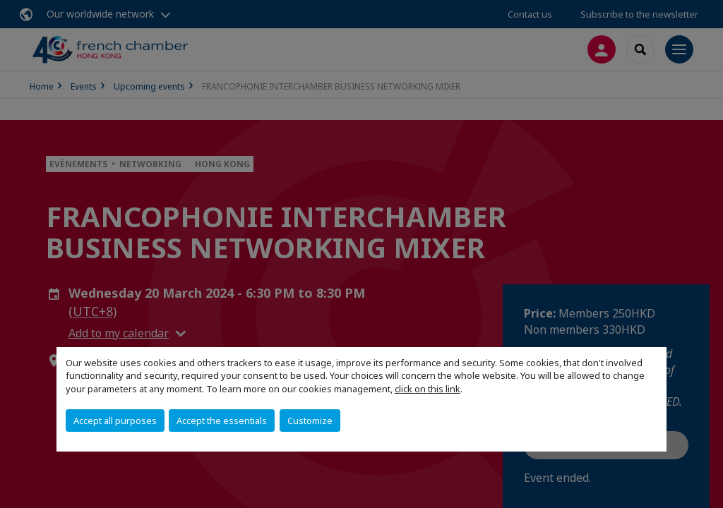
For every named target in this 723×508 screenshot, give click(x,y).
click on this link (427, 388)
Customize (310, 420)
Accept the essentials (222, 420)
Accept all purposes (115, 420)
